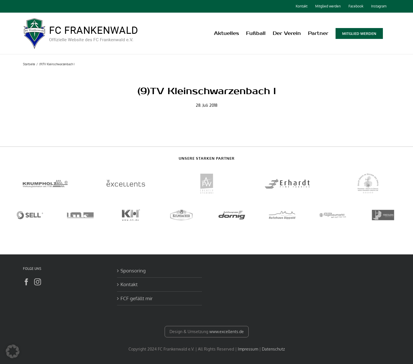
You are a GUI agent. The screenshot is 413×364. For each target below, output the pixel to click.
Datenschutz (273, 349)
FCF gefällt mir (136, 298)
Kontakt (129, 284)
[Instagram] (37, 281)
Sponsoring (133, 271)
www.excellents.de (226, 331)
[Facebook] (26, 281)
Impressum (248, 349)
